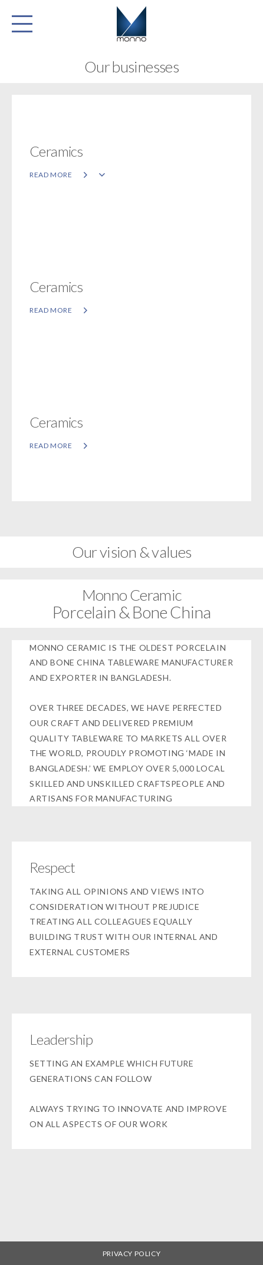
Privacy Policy (131, 1253)
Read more (67, 174)
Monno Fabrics (131, 23)
